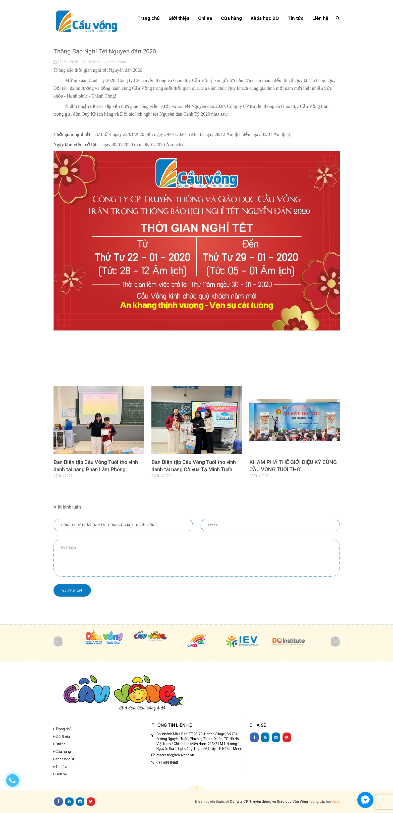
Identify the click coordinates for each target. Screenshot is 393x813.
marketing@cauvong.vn (175, 755)
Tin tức (60, 767)
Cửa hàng (62, 752)
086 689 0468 (167, 763)
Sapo (335, 801)
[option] (98, 436)
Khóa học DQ (64, 759)
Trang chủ (62, 729)
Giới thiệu (61, 737)
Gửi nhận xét (72, 590)
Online (59, 744)
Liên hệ (60, 774)
